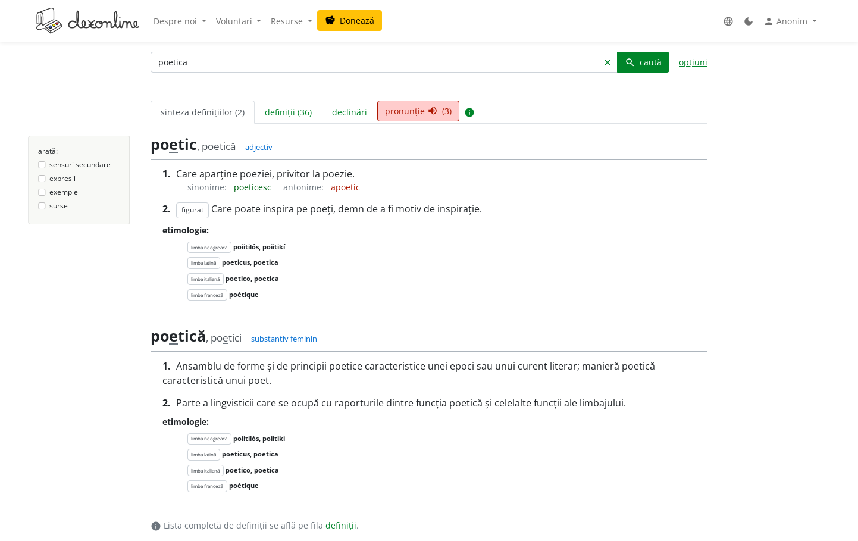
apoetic (345, 187)
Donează (349, 20)
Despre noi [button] (176, 21)
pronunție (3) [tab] (418, 111)
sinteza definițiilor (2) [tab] (203, 112)
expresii (62, 178)
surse (58, 206)
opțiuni (693, 62)
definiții (340, 525)
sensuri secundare (80, 165)
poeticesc (254, 187)
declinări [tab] (349, 112)
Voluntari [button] (235, 21)
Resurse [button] (288, 21)
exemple (63, 192)
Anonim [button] (786, 21)
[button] (728, 21)
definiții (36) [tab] (288, 112)
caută (643, 62)
